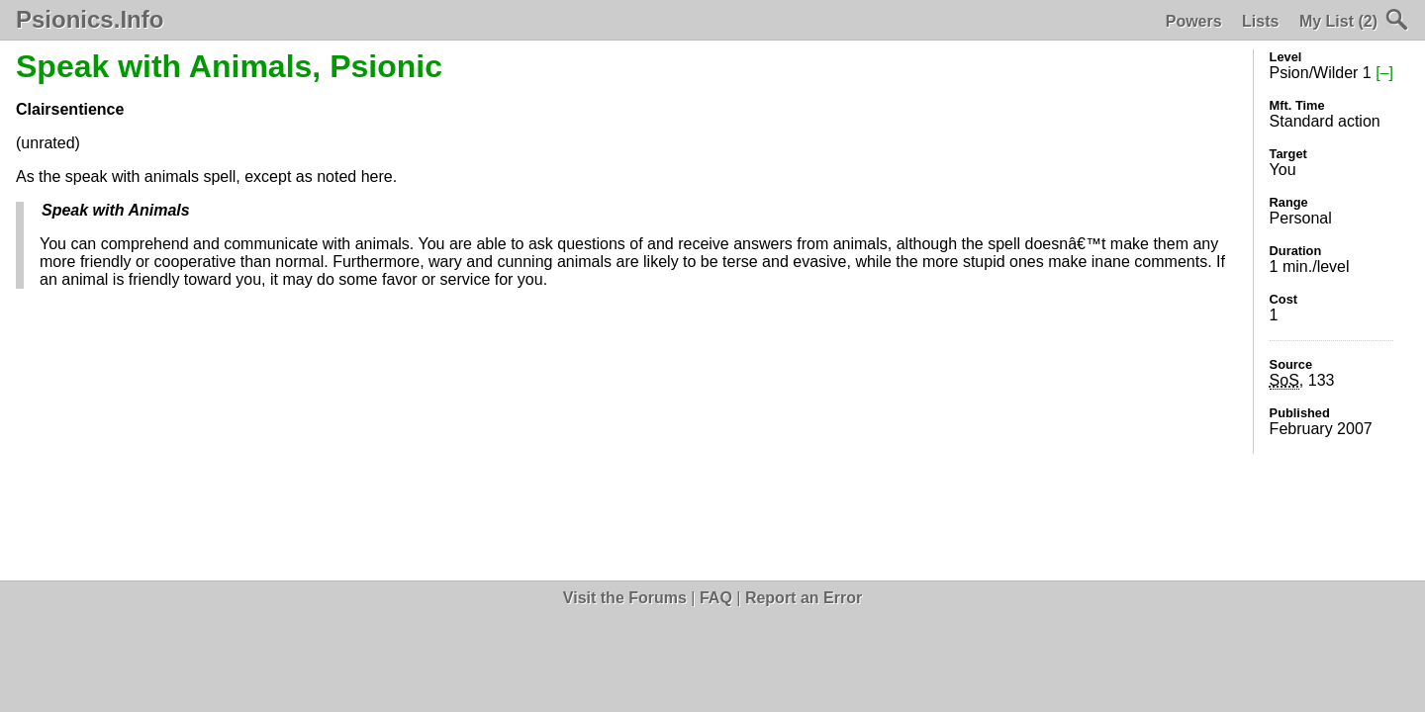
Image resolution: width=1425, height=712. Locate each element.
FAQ (716, 597)
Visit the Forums (625, 597)
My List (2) (1338, 21)
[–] (1384, 72)
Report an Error (803, 597)
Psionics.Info (89, 20)
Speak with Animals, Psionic (229, 66)
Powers (1194, 21)
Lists (1260, 21)
